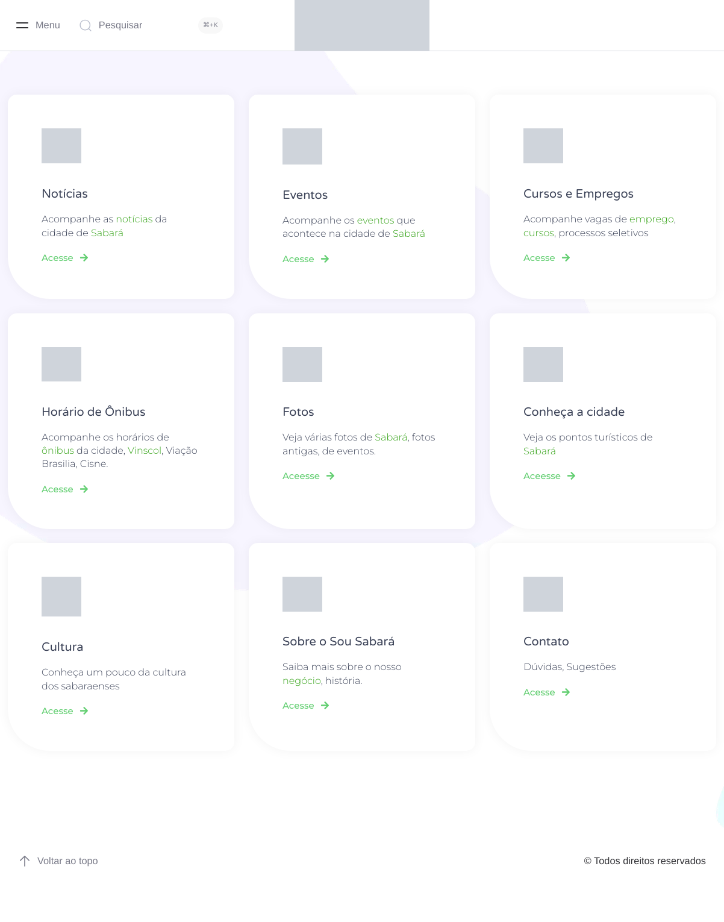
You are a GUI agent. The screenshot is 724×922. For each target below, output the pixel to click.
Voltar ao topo (58, 861)
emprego (651, 219)
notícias (134, 219)
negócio (301, 681)
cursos (538, 233)
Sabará (107, 233)
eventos (376, 221)
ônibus (58, 451)
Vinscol (144, 451)
